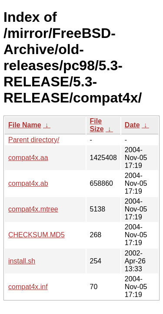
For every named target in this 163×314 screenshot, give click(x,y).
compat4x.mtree (33, 209)
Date (132, 125)
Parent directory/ (33, 139)
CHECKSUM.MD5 (36, 235)
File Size (97, 125)
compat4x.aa (28, 157)
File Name (24, 125)
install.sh (21, 261)
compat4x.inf (28, 286)
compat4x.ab (28, 183)
